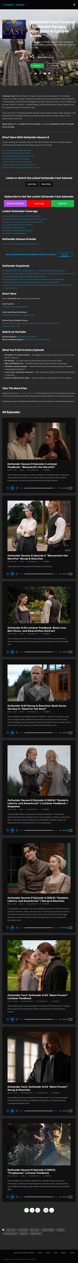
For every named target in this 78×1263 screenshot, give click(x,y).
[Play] (13, 488)
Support (63, 1253)
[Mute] (60, 488)
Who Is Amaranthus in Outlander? (17, 159)
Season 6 (14, 323)
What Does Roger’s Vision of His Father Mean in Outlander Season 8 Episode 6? (34, 279)
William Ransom (36, 1233)
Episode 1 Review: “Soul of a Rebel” (18, 153)
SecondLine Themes (29, 1259)
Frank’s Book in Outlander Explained (18, 162)
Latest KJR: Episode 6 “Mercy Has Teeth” (20, 156)
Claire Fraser (11, 1230)
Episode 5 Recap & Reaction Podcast (18, 230)
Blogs (40, 1253)
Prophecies (23, 1233)
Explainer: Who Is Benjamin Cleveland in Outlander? (24, 222)
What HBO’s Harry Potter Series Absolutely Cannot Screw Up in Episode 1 (32, 282)
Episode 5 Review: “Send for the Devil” (19, 225)
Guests (48, 1253)
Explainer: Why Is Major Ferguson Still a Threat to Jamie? (26, 219)
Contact (72, 1253)
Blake (22, 470)
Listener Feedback (48, 1230)
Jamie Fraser (34, 1230)
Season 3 (39, 323)
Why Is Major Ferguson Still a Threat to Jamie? (22, 167)
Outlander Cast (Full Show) (27, 337)
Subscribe (54, 66)
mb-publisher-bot (27, 1001)
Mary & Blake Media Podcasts (24, 1253)
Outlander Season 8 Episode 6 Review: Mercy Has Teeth (25, 276)
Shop (55, 1253)
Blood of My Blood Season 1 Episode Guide (18, 315)
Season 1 (56, 323)
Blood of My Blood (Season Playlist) (37, 339)
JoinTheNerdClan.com (26, 393)
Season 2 (48, 323)
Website (37, 66)
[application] (39, 488)
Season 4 (31, 323)
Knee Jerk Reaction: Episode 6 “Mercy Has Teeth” (23, 216)
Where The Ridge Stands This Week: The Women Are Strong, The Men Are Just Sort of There (39, 273)
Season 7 (5, 323)
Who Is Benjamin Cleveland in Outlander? (20, 165)
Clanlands (6, 326)
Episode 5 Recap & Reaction (15, 227)
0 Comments (46, 470)
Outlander (60, 1230)
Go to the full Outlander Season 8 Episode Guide (20, 244)
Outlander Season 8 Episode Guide (17, 150)
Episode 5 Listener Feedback (15, 233)
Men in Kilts (15, 326)
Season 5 (22, 323)
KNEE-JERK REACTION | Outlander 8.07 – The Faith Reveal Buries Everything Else (35, 271)
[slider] (64, 490)
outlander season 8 (10, 1233)
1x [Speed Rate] (70, 488)
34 (46, 1210)
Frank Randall (22, 1230)
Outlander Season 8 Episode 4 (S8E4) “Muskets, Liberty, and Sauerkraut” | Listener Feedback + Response (38, 803)
